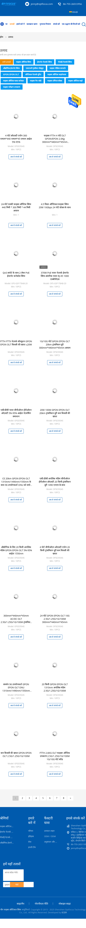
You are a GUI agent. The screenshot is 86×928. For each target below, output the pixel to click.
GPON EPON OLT (11, 74)
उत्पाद (10, 36)
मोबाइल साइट (65, 903)
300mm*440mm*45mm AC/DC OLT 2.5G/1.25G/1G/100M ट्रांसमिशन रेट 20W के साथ (16, 620)
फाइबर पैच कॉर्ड (35, 80)
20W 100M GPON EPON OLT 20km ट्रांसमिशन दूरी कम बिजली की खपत (54, 413)
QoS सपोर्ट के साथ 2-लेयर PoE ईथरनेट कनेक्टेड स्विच (16, 274)
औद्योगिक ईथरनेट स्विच (11, 68)
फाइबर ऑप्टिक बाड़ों (75, 80)
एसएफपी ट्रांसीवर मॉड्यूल (34, 68)
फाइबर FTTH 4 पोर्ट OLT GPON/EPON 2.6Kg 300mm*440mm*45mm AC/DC (54, 140)
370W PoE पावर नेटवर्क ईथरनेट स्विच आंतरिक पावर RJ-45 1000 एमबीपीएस (55, 276)
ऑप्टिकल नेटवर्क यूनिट (33, 74)
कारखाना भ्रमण (32, 24)
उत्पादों (12, 24)
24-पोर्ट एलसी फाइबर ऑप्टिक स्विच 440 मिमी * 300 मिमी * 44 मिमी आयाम (16, 207)
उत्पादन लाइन (49, 830)
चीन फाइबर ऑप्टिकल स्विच (10, 909)
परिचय (30, 830)
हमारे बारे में (20, 24)
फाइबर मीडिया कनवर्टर (58, 68)
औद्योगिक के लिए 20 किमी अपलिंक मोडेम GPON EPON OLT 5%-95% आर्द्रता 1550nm (16, 550)
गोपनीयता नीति (41, 903)
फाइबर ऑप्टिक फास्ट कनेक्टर (13, 80)
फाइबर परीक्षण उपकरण (11, 87)
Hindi (75, 11)
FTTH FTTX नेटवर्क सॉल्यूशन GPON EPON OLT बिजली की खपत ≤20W (16, 343)
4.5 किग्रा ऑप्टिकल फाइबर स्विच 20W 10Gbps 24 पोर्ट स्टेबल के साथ (55, 206)
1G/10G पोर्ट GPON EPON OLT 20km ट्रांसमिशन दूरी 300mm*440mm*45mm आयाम (55, 344)
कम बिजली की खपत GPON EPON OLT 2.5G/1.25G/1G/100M (16, 754)
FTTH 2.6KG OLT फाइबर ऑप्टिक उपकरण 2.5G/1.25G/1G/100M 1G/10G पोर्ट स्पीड (55, 756)
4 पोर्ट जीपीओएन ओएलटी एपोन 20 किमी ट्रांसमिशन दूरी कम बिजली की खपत (55, 550)
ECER (64, 912)
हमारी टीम (32, 847)
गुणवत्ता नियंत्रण (45, 24)
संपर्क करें (56, 24)
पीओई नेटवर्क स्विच (65, 62)
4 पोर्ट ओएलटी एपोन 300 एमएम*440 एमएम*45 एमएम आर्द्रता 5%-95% (16, 138)
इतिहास (31, 836)
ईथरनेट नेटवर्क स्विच (44, 62)
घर (3, 24)
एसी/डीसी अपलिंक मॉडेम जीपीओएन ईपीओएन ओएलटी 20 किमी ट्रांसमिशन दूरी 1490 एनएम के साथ (55, 481)
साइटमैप (20, 903)
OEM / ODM (50, 836)
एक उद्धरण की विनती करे (71, 24)
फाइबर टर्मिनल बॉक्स (54, 80)
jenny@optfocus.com (42, 3)
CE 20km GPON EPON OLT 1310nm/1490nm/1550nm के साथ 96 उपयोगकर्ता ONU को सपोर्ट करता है (16, 483)
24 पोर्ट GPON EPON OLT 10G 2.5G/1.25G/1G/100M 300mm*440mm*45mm (55, 619)
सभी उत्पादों (6, 62)
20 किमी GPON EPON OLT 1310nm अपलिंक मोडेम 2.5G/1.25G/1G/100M (55, 687)
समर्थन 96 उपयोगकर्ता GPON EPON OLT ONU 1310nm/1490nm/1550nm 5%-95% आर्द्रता (16, 689)
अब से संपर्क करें (16, 156)
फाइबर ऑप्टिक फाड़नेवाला (56, 74)
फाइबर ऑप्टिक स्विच (23, 62)
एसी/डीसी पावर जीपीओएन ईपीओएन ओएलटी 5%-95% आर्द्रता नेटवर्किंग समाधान (16, 413)
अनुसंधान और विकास (52, 841)
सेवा (29, 841)
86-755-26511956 (72, 4)
